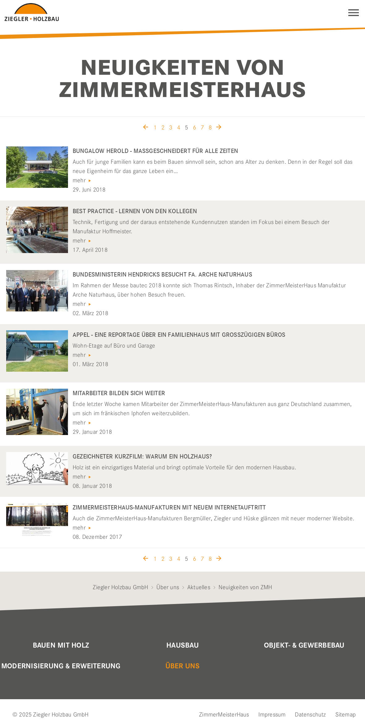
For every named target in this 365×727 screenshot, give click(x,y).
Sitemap (345, 714)
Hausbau (182, 645)
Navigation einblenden (353, 12)
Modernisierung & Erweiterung (61, 666)
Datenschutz (310, 714)
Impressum (272, 714)
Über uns (167, 587)
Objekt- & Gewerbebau (304, 645)
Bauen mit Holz (61, 645)
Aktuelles (198, 587)
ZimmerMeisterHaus (224, 714)
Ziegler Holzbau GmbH (120, 587)
